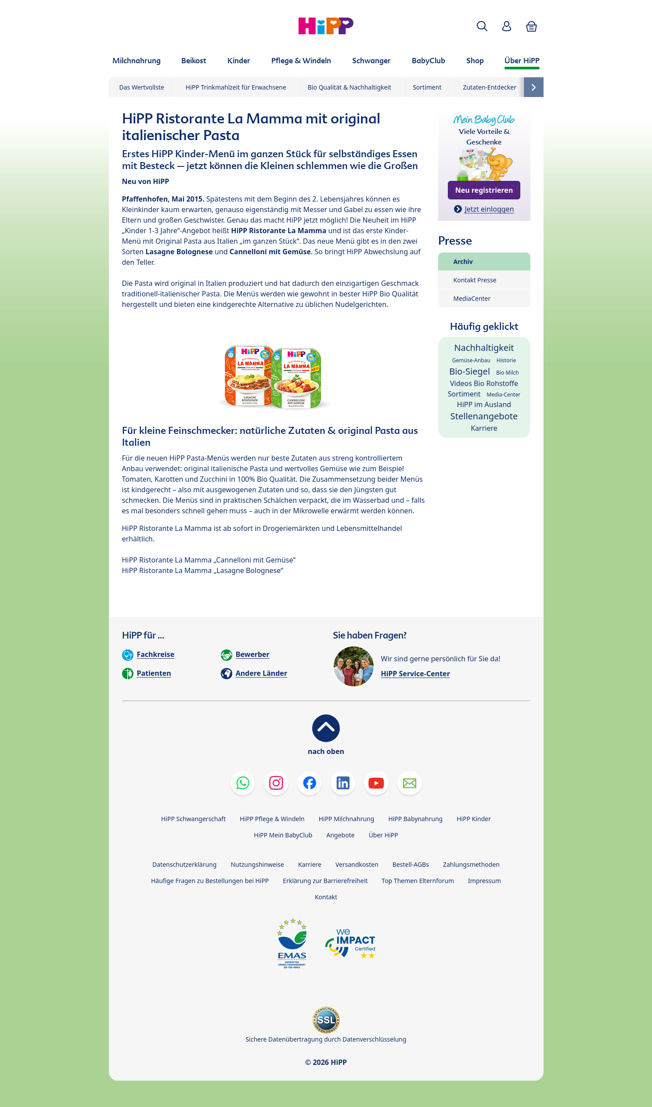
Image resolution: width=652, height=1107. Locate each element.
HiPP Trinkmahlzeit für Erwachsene (236, 87)
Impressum (484, 880)
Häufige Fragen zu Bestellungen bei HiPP (210, 880)
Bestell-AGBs (411, 864)
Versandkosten (356, 864)
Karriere (484, 428)
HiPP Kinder (474, 819)
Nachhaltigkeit (484, 347)
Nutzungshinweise (257, 864)
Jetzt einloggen (489, 209)
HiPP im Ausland (484, 404)
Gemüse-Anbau (471, 360)
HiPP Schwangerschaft (193, 819)
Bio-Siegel (469, 371)
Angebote (340, 835)
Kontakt (326, 897)
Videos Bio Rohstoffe (484, 383)
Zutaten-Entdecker (489, 87)
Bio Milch (507, 372)
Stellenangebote (484, 416)
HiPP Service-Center (415, 673)
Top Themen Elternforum (418, 880)
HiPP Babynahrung (415, 819)
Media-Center (504, 394)
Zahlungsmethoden (471, 864)
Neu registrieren (484, 190)
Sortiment (427, 87)
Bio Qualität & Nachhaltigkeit (349, 87)
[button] (482, 26)
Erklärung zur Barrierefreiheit (325, 880)
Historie (506, 360)
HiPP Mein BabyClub (283, 835)
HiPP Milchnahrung (347, 819)
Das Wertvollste (141, 87)
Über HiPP (383, 835)
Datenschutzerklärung (184, 864)
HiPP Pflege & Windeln (272, 819)
